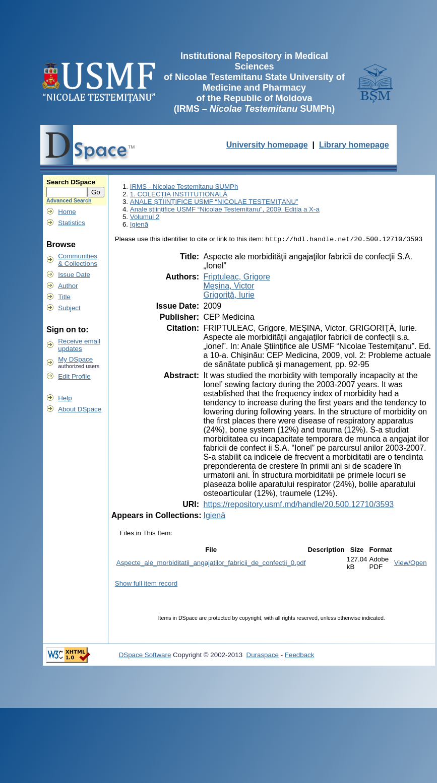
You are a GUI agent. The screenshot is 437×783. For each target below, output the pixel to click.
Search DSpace (70, 182)
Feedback (300, 656)
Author (68, 286)
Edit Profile (74, 376)
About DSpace (79, 409)
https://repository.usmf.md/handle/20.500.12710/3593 (298, 505)
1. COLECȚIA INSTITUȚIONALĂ (178, 194)
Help (65, 398)
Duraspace (262, 656)
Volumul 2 (145, 217)
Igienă (139, 224)
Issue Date (74, 274)
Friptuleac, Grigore (236, 277)
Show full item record (146, 584)
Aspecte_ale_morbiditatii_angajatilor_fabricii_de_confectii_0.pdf (211, 563)
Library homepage (354, 144)
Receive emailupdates (79, 344)
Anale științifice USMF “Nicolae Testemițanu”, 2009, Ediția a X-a (225, 209)
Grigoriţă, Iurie (228, 296)
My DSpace (75, 359)
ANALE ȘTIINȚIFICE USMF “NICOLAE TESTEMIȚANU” (214, 201)
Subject (69, 308)
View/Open (410, 563)
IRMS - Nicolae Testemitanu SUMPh (184, 186)
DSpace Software (145, 656)
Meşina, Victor (228, 286)
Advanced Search (68, 200)
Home (67, 212)
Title (64, 297)
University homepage (267, 144)
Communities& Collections (77, 259)
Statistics (71, 223)
